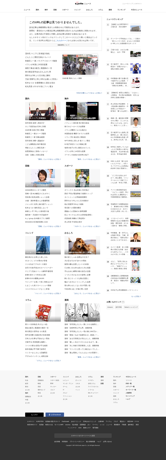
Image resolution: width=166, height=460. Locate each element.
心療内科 (101, 421)
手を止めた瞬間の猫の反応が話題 (77, 271)
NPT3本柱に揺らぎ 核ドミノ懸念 (77, 141)
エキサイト (138, 3)
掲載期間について (64, 45)
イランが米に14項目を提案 (74, 151)
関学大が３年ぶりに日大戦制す (76, 201)
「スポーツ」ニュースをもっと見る (86, 226)
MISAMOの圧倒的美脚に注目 (36, 222)
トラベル (91, 390)
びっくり (78, 380)
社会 (26, 380)
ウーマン (95, 424)
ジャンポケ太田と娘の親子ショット (39, 204)
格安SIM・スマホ (133, 421)
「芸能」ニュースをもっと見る (49, 226)
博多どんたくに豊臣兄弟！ (35, 148)
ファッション (67, 396)
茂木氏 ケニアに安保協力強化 (37, 54)
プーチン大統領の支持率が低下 (76, 155)
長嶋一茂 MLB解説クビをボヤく (37, 194)
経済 (26, 383)
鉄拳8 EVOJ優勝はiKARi (34, 278)
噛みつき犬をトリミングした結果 (77, 282)
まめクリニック (76, 421)
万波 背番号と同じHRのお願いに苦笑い (41, 79)
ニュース (27, 10)
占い (89, 424)
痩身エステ (87, 428)
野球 (51, 383)
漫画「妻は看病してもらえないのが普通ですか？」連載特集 (82, 353)
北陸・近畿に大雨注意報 (34, 155)
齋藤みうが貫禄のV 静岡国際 (75, 211)
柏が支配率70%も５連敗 (73, 204)
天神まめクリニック (89, 421)
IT (63, 390)
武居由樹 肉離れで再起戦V (74, 218)
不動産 (124, 424)
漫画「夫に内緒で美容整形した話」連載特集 (81, 346)
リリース (129, 380)
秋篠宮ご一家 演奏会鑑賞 (35, 137)
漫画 (110, 10)
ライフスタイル (93, 386)
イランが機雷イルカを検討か (75, 130)
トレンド (77, 10)
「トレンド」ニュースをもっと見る (47, 293)
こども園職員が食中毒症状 (35, 144)
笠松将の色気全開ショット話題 (37, 197)
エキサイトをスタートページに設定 (83, 435)
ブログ (116, 421)
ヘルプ (128, 399)
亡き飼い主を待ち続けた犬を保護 (77, 268)
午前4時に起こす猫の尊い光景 (76, 289)
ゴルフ (52, 390)
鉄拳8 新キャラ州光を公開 (35, 275)
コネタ (77, 383)
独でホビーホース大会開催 (74, 126)
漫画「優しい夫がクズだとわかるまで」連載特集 (82, 342)
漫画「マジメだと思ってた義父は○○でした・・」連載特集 (82, 349)
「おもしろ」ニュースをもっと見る (86, 293)
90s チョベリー (93, 393)
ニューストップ (127, 3)
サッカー (53, 386)
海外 (46, 10)
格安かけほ (49, 424)
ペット (77, 390)
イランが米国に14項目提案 (36, 64)
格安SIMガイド (32, 424)
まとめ (27, 390)
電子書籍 (95, 428)
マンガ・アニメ (68, 383)
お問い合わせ (107, 441)
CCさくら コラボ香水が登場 (36, 261)
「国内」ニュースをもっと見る (49, 159)
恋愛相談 (83, 424)
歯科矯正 (131, 424)
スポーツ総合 (54, 380)
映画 (39, 383)
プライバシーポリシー (77, 441)
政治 (26, 386)
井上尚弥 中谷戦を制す (73, 222)
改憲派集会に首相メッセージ (36, 151)
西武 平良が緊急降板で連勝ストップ (78, 194)
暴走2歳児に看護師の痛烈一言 (37, 328)
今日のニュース (136, 10)
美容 (137, 424)
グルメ (65, 393)
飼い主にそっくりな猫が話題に (76, 278)
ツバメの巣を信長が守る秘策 (36, 346)
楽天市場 (119, 307)
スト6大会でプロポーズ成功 (36, 264)
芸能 (55, 10)
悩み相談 (75, 424)
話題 (102, 383)
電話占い (123, 421)
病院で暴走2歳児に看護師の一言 (38, 68)
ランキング (121, 10)
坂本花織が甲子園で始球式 (35, 349)
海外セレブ (41, 390)
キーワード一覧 (131, 390)
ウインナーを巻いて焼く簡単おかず (39, 282)
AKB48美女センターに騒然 (35, 190)
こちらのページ (61, 40)
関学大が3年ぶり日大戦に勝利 (37, 75)
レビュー (66, 380)
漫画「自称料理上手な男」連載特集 (78, 328)
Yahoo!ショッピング (131, 307)
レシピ (102, 424)
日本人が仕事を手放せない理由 (37, 338)
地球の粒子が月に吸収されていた (77, 148)
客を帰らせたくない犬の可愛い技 (77, 285)
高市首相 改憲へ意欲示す (35, 123)
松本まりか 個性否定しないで (36, 208)
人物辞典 (129, 393)
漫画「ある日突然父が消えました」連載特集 (81, 338)
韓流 (39, 393)
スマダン (91, 380)
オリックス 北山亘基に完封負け (76, 190)
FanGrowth (65, 421)
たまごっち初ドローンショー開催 (38, 285)
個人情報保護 (90, 441)
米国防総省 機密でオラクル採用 (76, 134)
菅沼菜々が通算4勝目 (72, 208)
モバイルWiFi (59, 424)
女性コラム (91, 383)
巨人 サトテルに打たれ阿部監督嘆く (78, 215)
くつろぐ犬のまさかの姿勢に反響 (77, 275)
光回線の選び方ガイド (52, 421)
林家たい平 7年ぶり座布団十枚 (37, 211)
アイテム (109, 421)
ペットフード (72, 428)
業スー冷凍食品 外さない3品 (36, 324)
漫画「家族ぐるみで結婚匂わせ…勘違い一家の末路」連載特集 (82, 335)
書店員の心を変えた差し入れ (36, 257)
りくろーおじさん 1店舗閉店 (36, 353)
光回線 (41, 424)
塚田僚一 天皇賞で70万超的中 (36, 215)
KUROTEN (39, 421)
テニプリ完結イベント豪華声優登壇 (39, 271)
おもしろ (89, 10)
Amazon (110, 307)
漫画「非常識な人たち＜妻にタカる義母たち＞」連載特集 (82, 324)
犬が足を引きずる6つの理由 (75, 261)
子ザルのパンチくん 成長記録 (36, 356)
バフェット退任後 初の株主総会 (76, 123)
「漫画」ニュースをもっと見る (88, 357)
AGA (79, 428)
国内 (37, 10)
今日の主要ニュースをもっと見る (89, 93)
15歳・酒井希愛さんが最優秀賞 (37, 201)
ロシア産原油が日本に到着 (35, 126)
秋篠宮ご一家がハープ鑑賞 (35, 134)
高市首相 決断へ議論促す (35, 141)
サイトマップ (130, 396)
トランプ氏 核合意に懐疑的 (75, 137)
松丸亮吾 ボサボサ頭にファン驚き (39, 86)
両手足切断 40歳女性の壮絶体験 (37, 335)
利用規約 (65, 441)
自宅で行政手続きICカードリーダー (39, 268)
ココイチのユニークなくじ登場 (37, 289)
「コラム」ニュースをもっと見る (48, 360)
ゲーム (65, 386)
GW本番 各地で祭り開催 (34, 130)
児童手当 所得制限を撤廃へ (35, 342)
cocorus (67, 424)
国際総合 (28, 396)
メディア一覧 (130, 386)
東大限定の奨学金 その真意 (35, 331)
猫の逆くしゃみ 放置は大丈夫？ (76, 257)
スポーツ (65, 10)
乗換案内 (117, 424)
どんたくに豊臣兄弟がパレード (38, 57)
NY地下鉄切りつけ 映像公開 (75, 144)
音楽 (39, 386)
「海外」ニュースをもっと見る (88, 159)
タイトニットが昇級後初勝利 (75, 197)
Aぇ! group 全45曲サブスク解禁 (37, 218)
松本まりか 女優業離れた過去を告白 (40, 83)
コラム (100, 10)
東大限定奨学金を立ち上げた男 (38, 72)
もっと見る (136, 296)
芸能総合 (41, 380)
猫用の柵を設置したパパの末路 (76, 264)
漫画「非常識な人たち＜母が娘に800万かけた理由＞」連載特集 (82, 331)
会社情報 (57, 441)
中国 (26, 400)
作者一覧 (129, 383)
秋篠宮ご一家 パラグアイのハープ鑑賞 (41, 61)
